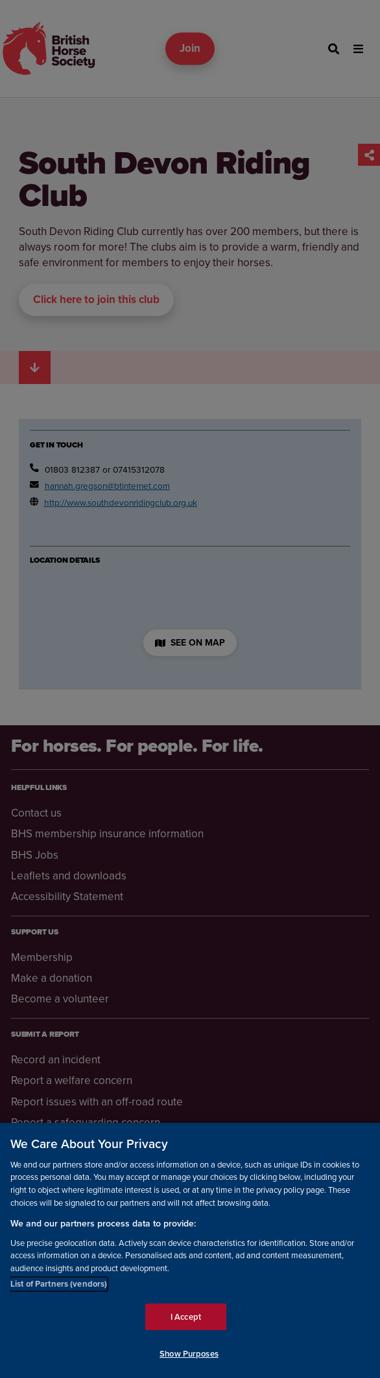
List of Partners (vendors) (58, 1284)
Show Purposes (189, 1354)
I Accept (186, 1317)
